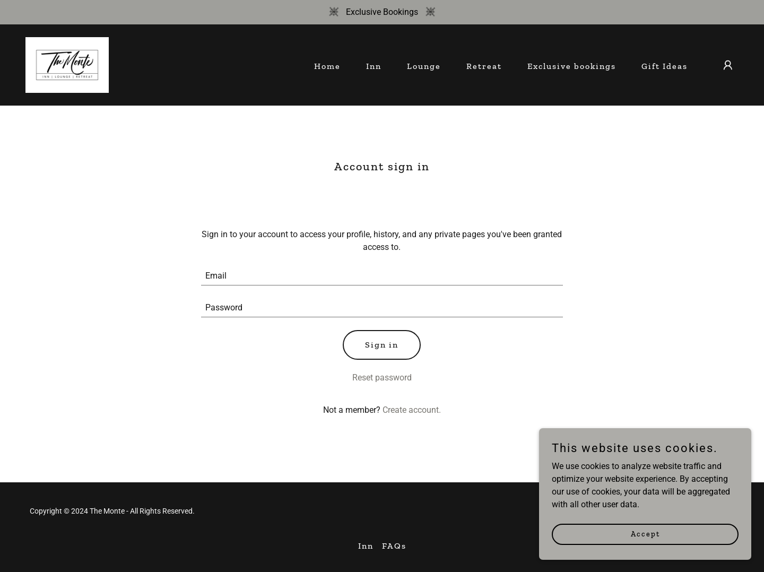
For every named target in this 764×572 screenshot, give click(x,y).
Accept (645, 541)
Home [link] (327, 66)
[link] (67, 64)
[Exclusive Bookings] (382, 12)
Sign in (381, 345)
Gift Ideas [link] (664, 66)
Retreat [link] (484, 66)
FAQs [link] (394, 546)
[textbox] (382, 275)
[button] (728, 65)
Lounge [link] (424, 66)
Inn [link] (373, 66)
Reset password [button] (382, 377)
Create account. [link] (412, 410)
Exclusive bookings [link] (571, 66)
